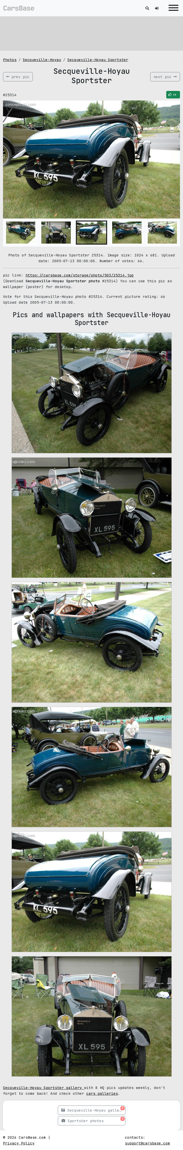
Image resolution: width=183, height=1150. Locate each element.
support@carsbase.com (147, 1143)
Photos (10, 59)
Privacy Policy (19, 1143)
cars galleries (102, 1093)
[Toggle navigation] (172, 8)
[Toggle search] (147, 8)
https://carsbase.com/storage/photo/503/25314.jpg (80, 275)
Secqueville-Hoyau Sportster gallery (43, 1087)
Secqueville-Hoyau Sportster (97, 59)
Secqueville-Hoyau (42, 59)
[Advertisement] (91, 32)
